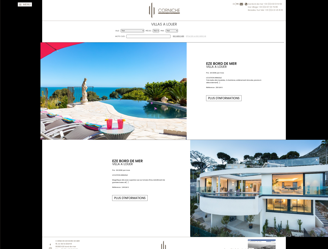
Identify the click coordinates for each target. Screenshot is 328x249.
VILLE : (117, 30)
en (234, 4)
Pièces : (149, 30)
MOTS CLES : (120, 36)
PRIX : (163, 30)
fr (237, 4)
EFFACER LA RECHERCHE (196, 36)
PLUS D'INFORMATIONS (134, 98)
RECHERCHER (178, 36)
